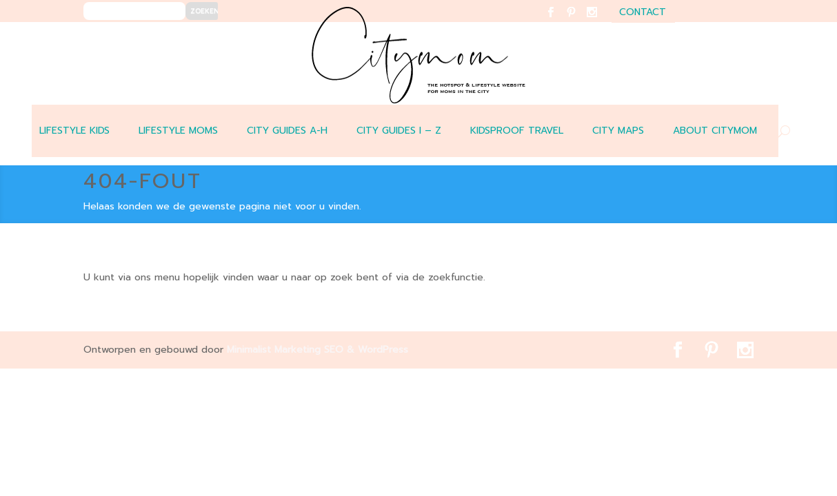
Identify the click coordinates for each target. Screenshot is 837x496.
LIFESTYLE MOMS (178, 130)
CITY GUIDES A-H (287, 130)
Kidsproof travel (516, 130)
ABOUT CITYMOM (715, 130)
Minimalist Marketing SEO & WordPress (317, 349)
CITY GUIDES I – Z (398, 130)
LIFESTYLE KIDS (74, 130)
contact (642, 13)
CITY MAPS (618, 130)
